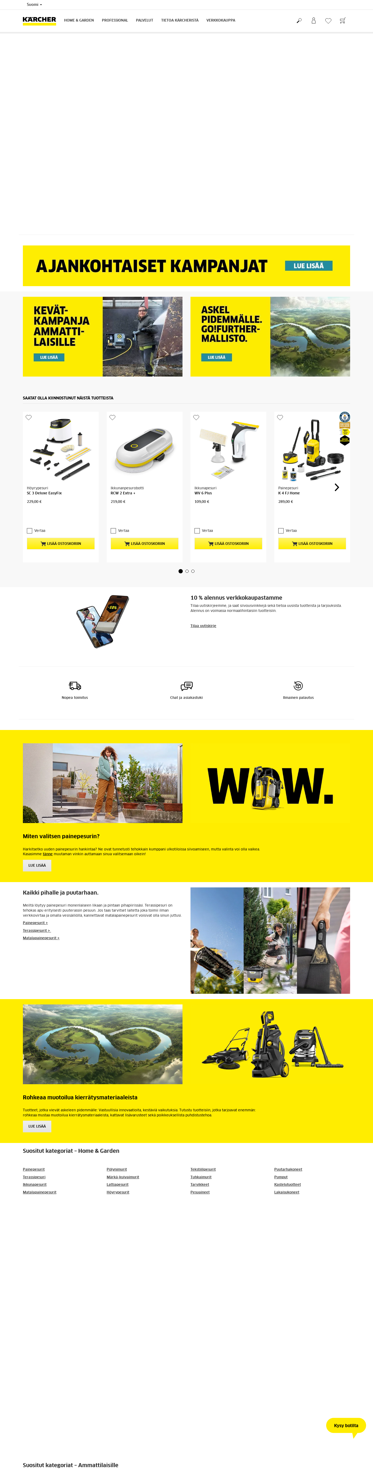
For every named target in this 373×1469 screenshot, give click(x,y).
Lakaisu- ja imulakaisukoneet (132, 1222)
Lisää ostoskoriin (60, 535)
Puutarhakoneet (288, 1161)
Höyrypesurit (118, 1184)
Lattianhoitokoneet (123, 1237)
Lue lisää (37, 1118)
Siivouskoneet (119, 1214)
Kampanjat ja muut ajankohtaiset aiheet (57, 1214)
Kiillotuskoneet (119, 1229)
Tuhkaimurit (201, 1169)
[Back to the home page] (41, 21)
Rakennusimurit (37, 1229)
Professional (115, 20)
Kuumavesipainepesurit (210, 1222)
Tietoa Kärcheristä (179, 20)
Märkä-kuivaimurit (123, 1169)
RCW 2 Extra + (123, 493)
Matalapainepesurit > (41, 930)
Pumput (281, 1169)
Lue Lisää (37, 857)
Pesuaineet (200, 1184)
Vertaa (39, 523)
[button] (181, 563)
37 (202, 1419)
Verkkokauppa (220, 20)
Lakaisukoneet (286, 1184)
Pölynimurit (117, 1161)
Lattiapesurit (118, 1177)
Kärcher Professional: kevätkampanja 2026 (290, 1369)
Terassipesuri (34, 1169)
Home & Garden (79, 20)
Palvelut (144, 20)
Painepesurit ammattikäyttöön (216, 1214)
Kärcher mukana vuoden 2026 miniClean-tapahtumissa (70, 1371)
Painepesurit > (35, 915)
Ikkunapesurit (35, 1177)
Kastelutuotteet (287, 1177)
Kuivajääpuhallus (289, 1222)
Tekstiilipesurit (203, 1161)
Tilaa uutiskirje (203, 618)
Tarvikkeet (199, 1177)
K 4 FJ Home (289, 493)
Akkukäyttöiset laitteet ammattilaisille (307, 1229)
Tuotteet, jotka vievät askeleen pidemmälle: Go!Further (181, 1371)
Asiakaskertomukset (291, 1237)
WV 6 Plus (203, 493)
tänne (48, 846)
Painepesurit (34, 1161)
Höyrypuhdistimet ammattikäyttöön (221, 1229)
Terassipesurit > (37, 923)
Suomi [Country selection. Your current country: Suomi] (34, 5)
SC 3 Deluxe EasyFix (44, 493)
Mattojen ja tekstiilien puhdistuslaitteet (224, 1237)
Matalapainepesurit (39, 1184)
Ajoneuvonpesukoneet (293, 1214)
